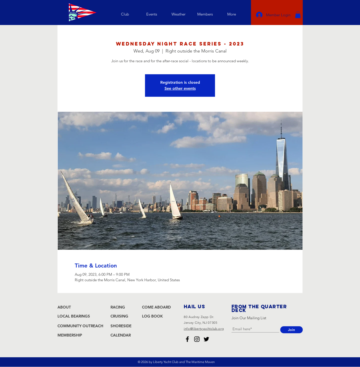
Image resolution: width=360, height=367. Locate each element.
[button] (125, 14)
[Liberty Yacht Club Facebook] (187, 339)
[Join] (291, 329)
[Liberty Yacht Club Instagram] (196, 339)
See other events (180, 88)
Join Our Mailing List (249, 318)
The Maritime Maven (200, 362)
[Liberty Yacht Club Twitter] (206, 339)
